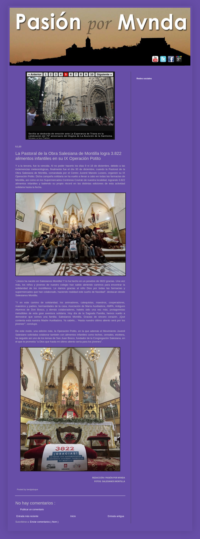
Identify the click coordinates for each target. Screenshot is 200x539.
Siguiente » (104, 74)
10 (91, 74)
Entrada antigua (116, 516)
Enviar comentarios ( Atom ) (44, 521)
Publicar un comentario (32, 509)
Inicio (73, 516)
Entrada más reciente (27, 516)
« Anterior (34, 74)
